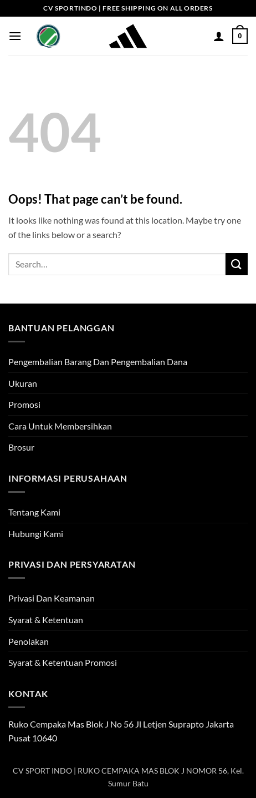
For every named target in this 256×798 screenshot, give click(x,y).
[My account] (218, 36)
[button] (15, 35)
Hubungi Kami (35, 533)
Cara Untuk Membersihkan (60, 426)
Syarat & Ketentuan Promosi (62, 662)
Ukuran (22, 383)
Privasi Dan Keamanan (51, 598)
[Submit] (237, 264)
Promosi (24, 404)
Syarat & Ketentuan (45, 619)
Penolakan (28, 641)
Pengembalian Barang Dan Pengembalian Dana (97, 361)
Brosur (21, 447)
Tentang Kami (34, 512)
